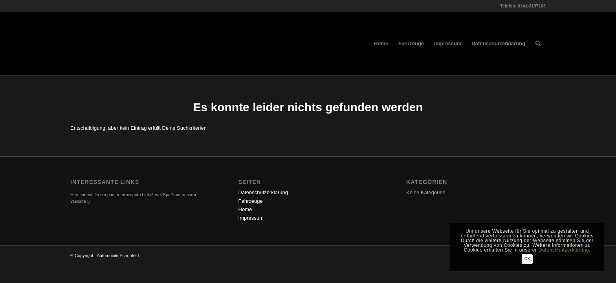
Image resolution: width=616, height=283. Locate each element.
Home (245, 209)
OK (527, 259)
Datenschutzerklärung (263, 192)
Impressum (251, 218)
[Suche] (538, 43)
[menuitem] (381, 43)
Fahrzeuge (250, 201)
